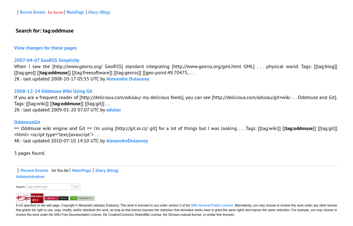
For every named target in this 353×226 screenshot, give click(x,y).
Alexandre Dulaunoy (128, 79)
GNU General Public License (212, 205)
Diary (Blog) (99, 12)
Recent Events (32, 12)
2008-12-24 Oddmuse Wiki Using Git (53, 91)
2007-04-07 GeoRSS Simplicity (46, 60)
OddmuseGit (27, 122)
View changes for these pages (45, 48)
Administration (30, 176)
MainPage (75, 12)
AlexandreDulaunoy (127, 140)
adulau (113, 109)
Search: (21, 187)
